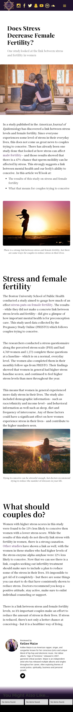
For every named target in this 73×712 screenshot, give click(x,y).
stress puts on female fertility (32, 305)
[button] (64, 6)
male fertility (12, 155)
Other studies (12, 546)
